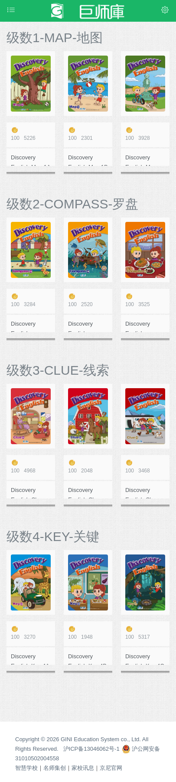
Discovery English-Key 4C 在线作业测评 (144, 659)
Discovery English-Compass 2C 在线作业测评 (145, 326)
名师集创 (54, 768)
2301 (88, 134)
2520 (88, 300)
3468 (145, 466)
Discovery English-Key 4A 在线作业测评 (30, 659)
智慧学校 (26, 768)
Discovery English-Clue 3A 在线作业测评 (29, 492)
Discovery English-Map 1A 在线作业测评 (31, 160)
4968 (31, 466)
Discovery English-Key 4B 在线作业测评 (87, 659)
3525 (145, 300)
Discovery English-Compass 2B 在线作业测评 (88, 326)
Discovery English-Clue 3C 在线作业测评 (143, 492)
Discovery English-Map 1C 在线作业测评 (143, 160)
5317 (145, 633)
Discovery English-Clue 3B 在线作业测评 (86, 492)
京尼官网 (111, 768)
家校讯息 (83, 768)
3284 (31, 300)
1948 (88, 633)
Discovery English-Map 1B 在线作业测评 (88, 160)
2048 (88, 466)
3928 (145, 134)
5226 (31, 134)
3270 (31, 633)
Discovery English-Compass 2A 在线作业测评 (30, 326)
